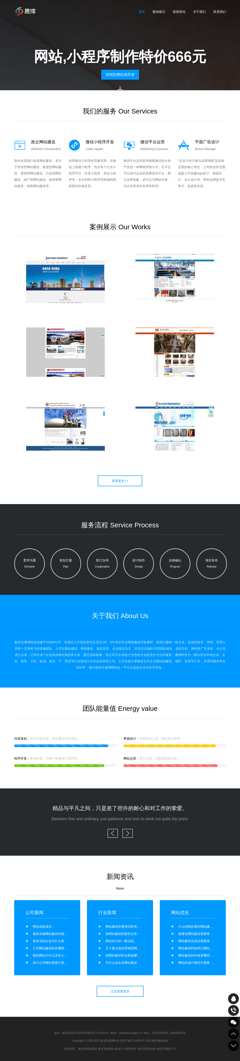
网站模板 (162, 1040)
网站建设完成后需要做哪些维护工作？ (205, 941)
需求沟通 (29, 564)
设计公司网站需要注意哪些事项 (55, 962)
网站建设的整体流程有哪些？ (125, 926)
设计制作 (138, 564)
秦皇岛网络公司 (166, 1048)
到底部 (233, 1045)
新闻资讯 (179, 12)
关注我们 (233, 1022)
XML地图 (151, 1040)
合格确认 (175, 564)
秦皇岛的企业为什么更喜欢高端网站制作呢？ (64, 941)
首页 (142, 12)
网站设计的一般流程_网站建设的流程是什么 (136, 941)
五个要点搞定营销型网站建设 (125, 948)
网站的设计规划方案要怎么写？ (200, 962)
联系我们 (219, 12)
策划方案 (65, 564)
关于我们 (199, 12)
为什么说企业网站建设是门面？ (127, 962)
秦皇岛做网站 (106, 1048)
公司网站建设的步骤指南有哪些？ (56, 948)
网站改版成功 (42, 926)
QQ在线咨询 (233, 998)
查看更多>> (120, 481)
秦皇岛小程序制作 (126, 1048)
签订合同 (102, 564)
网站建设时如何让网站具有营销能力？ (205, 948)
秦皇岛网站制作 (146, 1048)
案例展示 (159, 12)
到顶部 (233, 1034)
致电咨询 (233, 1010)
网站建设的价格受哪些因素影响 (200, 955)
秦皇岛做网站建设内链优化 (52, 934)
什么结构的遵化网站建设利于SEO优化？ (206, 926)
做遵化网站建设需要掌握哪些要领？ (203, 934)
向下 (120, 93)
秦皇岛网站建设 (87, 1048)
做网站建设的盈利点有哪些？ (125, 934)
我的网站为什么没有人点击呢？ (55, 955)
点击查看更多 (120, 991)
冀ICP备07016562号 (132, 1040)
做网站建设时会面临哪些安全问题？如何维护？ (138, 955)
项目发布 (211, 564)
